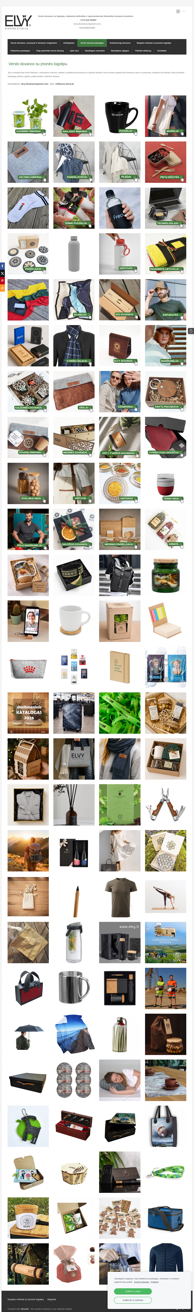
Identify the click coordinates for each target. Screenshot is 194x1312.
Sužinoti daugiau (141, 1282)
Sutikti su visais (132, 1291)
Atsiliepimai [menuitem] (68, 38)
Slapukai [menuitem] (51, 1294)
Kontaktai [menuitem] (161, 46)
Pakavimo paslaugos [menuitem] (20, 46)
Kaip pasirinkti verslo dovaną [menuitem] (50, 46)
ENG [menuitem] (184, 11)
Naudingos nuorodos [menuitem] (95, 46)
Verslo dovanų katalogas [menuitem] (92, 38)
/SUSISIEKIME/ (90, 25)
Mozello (25, 1304)
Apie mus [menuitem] (74, 46)
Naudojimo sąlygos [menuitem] (120, 46)
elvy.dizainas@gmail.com (89, 21)
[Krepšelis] (191, 330)
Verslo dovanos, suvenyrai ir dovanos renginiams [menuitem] (34, 38)
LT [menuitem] (178, 11)
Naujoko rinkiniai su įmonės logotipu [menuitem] (154, 38)
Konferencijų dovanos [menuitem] (120, 38)
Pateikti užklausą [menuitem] (143, 46)
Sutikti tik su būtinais (133, 1300)
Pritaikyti (154, 1282)
